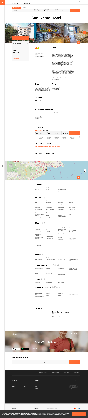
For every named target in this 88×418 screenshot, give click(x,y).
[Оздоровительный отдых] (57, 287)
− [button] (84, 172)
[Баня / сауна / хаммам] (55, 287)
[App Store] (16, 349)
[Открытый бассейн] (58, 265)
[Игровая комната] (56, 265)
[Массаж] (53, 287)
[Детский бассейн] (42, 279)
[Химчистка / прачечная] (42, 223)
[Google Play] (25, 349)
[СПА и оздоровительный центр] (59, 287)
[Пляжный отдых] (36, 48)
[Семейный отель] (44, 279)
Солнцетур (14, 1)
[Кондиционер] (44, 198)
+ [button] (84, 170)
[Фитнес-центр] (53, 265)
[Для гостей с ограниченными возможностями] (44, 223)
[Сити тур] (38, 48)
